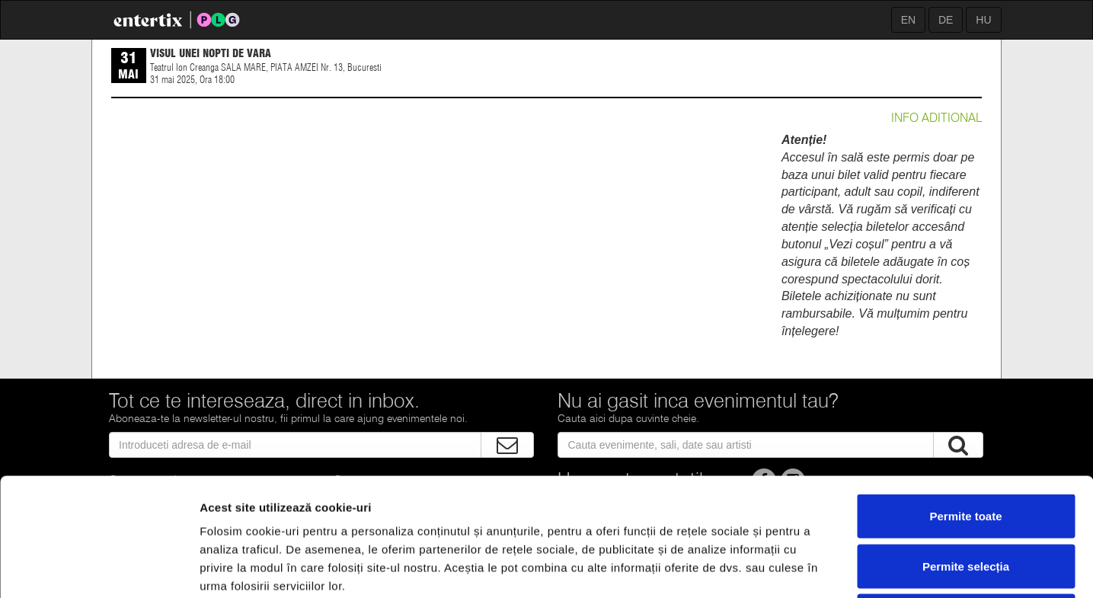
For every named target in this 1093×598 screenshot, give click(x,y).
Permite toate (965, 398)
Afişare (761, 567)
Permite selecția (965, 448)
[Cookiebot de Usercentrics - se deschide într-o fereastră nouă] (98, 568)
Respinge (966, 497)
